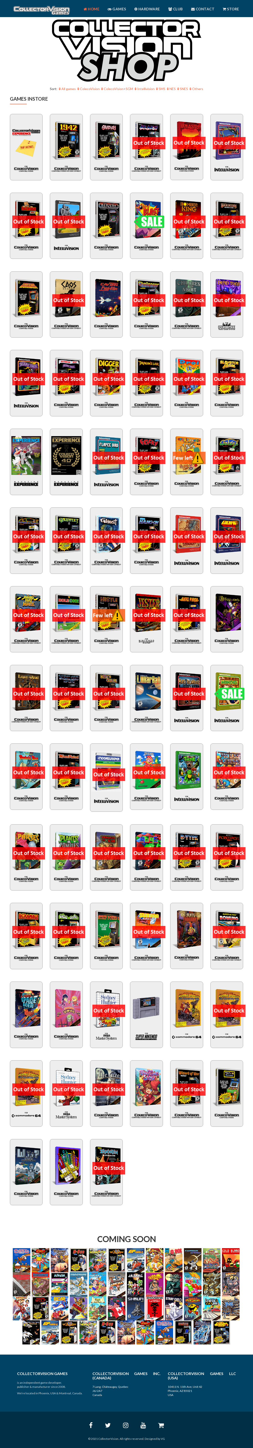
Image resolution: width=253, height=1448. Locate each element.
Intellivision (145, 89)
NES (171, 89)
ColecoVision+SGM (117, 89)
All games (67, 89)
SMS (160, 89)
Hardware (147, 9)
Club (175, 9)
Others (196, 89)
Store (231, 9)
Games (117, 9)
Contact (203, 9)
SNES (182, 89)
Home (91, 9)
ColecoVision (88, 89)
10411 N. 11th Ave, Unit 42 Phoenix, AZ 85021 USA (185, 1391)
